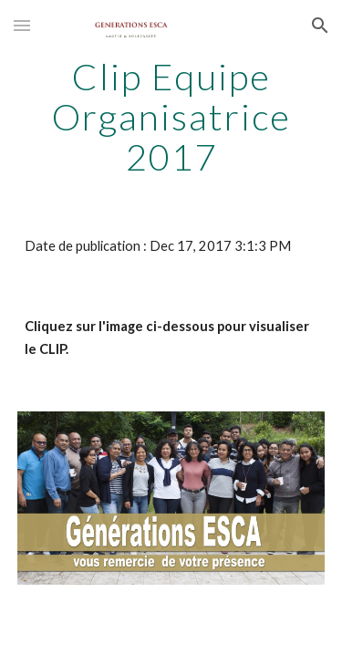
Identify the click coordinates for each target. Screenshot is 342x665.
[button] (22, 25)
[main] (171, 116)
